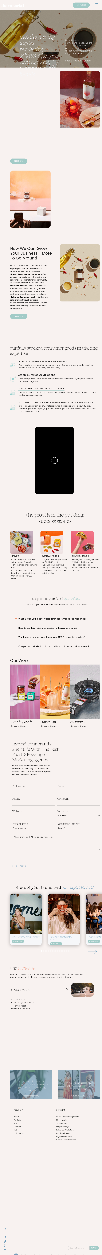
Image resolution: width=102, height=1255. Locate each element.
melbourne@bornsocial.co (23, 1003)
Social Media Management (67, 1117)
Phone (16, 798)
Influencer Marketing (65, 1130)
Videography (61, 1123)
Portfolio (17, 1120)
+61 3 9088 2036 (17, 1000)
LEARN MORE (18, 941)
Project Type (20, 823)
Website (17, 811)
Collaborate (19, 1133)
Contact (17, 1127)
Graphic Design (62, 1127)
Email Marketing (63, 1133)
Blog (15, 1123)
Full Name (18, 785)
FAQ (15, 1130)
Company (63, 798)
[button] (57, 618)
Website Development (66, 1140)
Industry (62, 811)
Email (60, 785)
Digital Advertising (64, 1137)
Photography (61, 1120)
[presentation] (29, 857)
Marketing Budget (68, 823)
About (16, 1117)
